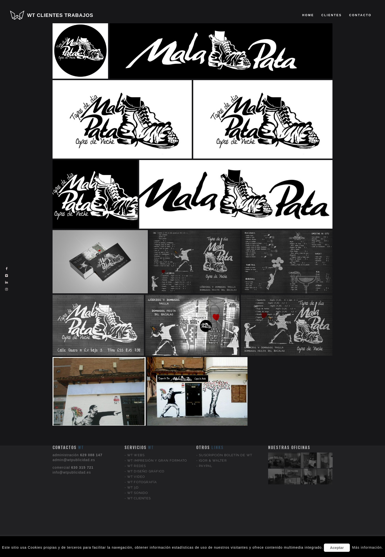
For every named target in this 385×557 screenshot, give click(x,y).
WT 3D (133, 465)
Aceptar (337, 547)
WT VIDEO (136, 454)
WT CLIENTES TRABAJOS (60, 15)
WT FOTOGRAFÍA (142, 459)
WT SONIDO (137, 470)
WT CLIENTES (139, 475)
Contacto (360, 15)
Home (308, 15)
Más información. (367, 547)
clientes (331, 15)
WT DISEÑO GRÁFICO (146, 448)
